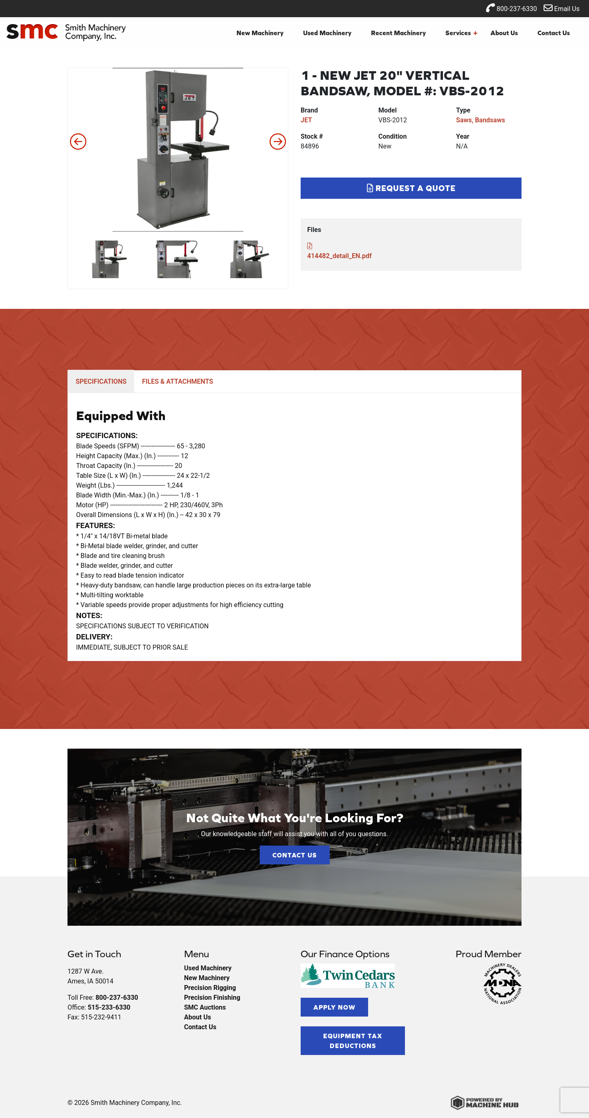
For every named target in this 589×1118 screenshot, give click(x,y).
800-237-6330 (511, 8)
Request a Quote (411, 188)
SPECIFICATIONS (101, 381)
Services (461, 33)
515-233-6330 (109, 1007)
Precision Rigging (210, 988)
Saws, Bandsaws (480, 120)
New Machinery (259, 32)
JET (306, 120)
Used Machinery (327, 32)
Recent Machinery (398, 32)
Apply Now (334, 1007)
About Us (504, 32)
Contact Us (553, 32)
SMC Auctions (205, 1007)
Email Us (562, 8)
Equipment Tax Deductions (352, 1040)
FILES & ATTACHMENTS (177, 381)
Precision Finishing (212, 997)
